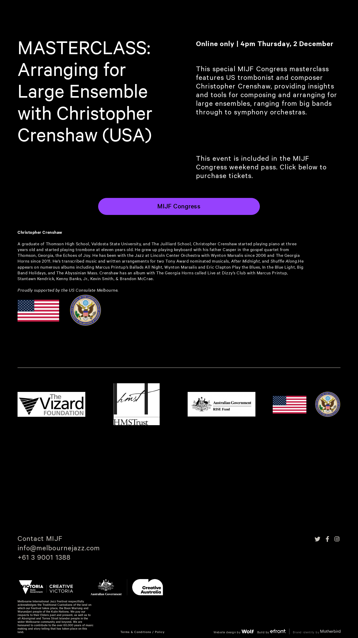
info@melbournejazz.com (59, 547)
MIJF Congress (178, 206)
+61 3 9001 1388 (44, 557)
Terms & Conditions (136, 632)
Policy (160, 632)
